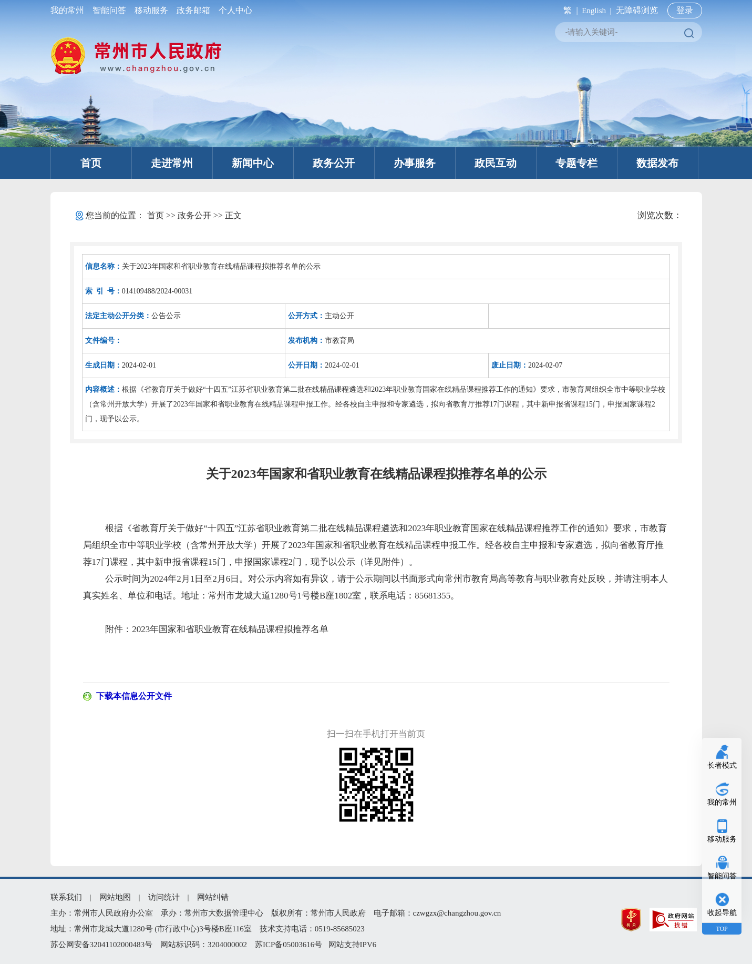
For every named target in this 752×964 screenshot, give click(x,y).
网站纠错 (213, 897)
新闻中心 (253, 163)
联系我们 (66, 897)
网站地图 (115, 897)
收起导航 (722, 913)
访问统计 (164, 897)
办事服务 (415, 163)
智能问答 (109, 10)
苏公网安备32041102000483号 (101, 944)
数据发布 (657, 163)
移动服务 (151, 10)
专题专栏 (576, 163)
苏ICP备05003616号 (288, 944)
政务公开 (334, 163)
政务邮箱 (193, 10)
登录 (684, 10)
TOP (721, 928)
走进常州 (172, 163)
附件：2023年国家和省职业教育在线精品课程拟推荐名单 (216, 629)
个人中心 (233, 10)
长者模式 (722, 765)
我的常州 (69, 10)
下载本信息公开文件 (134, 696)
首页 (90, 163)
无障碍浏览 (637, 10)
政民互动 (496, 163)
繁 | (568, 10)
